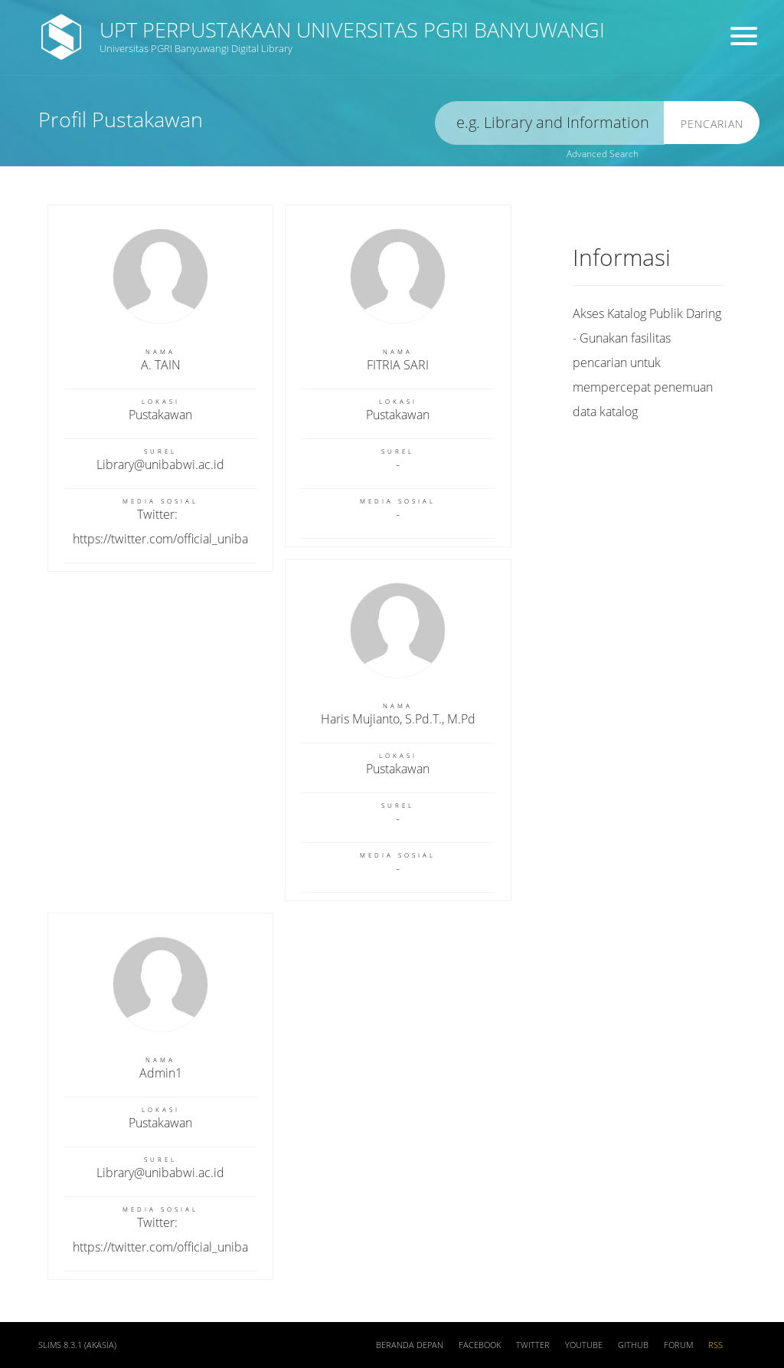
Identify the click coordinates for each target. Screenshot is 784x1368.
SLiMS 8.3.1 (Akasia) (77, 1345)
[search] (550, 123)
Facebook (480, 1345)
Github (633, 1345)
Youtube (584, 1345)
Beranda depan (409, 1345)
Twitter (533, 1345)
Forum (678, 1345)
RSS (715, 1345)
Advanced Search (603, 153)
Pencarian (712, 123)
